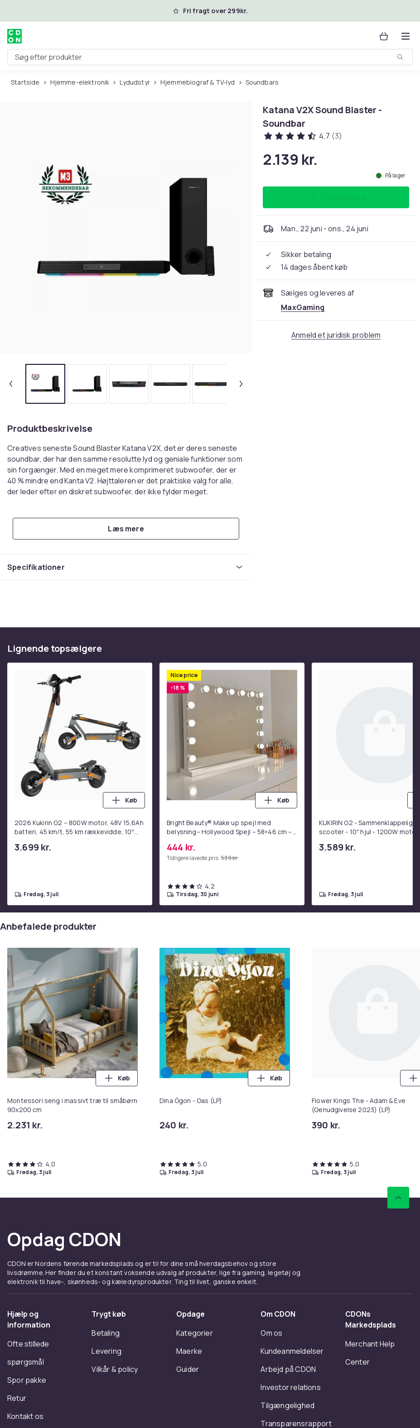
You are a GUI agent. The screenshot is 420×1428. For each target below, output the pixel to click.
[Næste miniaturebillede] (241, 384)
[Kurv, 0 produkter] (384, 36)
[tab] (45, 384)
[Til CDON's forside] (14, 36)
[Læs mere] (126, 529)
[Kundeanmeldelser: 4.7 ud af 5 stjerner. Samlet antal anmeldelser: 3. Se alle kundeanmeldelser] (302, 135)
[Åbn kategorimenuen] (405, 36)
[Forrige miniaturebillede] (11, 384)
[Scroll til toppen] (398, 1197)
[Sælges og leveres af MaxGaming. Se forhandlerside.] (302, 307)
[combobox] (210, 57)
